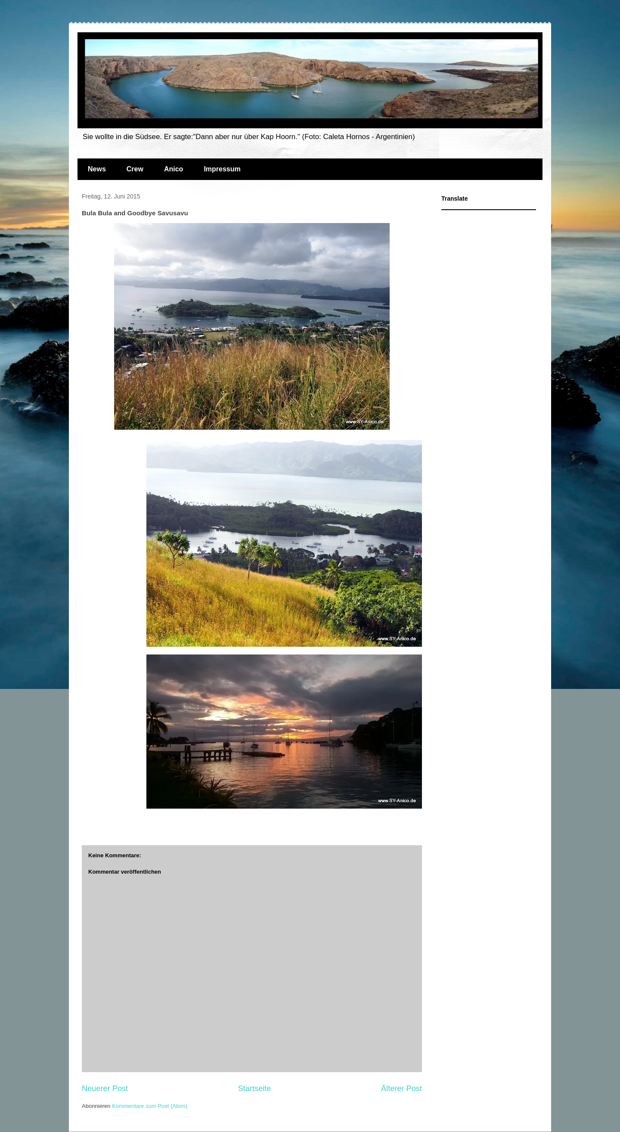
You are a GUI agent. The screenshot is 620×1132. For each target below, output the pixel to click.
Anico (173, 169)
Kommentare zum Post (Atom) (149, 1106)
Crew (135, 169)
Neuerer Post (105, 1088)
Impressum (222, 169)
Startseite (254, 1088)
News (97, 169)
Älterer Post (401, 1088)
